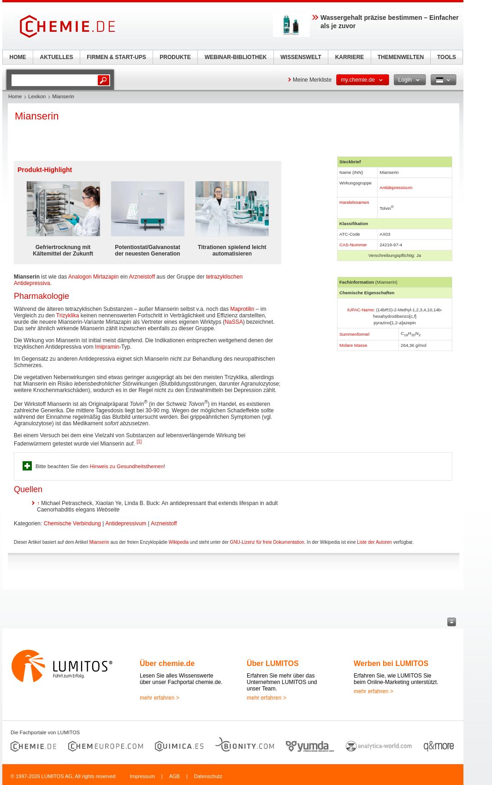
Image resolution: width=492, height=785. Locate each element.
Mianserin (99, 542)
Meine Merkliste (312, 80)
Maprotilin (242, 309)
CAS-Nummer (353, 244)
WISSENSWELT (300, 57)
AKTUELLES (56, 57)
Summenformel (354, 334)
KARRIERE (349, 57)
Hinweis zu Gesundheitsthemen (127, 466)
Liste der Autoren (374, 542)
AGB (174, 776)
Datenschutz (208, 776)
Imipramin (107, 347)
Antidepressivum (395, 187)
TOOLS (446, 57)
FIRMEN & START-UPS (116, 57)
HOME (18, 57)
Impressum (142, 776)
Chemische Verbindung (72, 523)
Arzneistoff (142, 277)
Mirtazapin (106, 277)
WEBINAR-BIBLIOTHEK (236, 57)
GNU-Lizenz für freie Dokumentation (267, 542)
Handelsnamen (354, 202)
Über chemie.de (167, 663)
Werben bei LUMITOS (391, 663)
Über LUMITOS (273, 663)
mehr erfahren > (159, 698)
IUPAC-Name (360, 309)
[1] (139, 441)
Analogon (80, 277)
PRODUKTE (175, 57)
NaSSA (234, 322)
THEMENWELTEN (401, 57)
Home (15, 96)
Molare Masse (353, 345)
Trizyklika (67, 315)
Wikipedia (179, 542)
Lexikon (37, 96)
